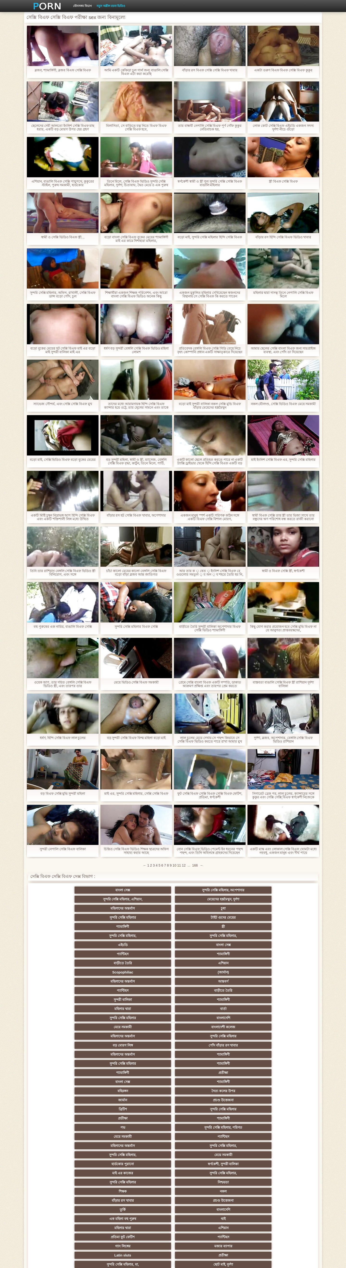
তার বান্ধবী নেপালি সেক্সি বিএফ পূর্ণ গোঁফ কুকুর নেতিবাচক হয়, (209, 127)
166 (195, 865)
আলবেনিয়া (290, 1155)
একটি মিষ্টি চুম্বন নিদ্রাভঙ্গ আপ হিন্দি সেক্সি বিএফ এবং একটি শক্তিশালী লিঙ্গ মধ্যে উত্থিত (63, 517)
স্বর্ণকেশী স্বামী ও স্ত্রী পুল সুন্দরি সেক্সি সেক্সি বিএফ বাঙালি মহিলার (210, 183)
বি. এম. (55, 1073)
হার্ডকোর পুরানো (55, 981)
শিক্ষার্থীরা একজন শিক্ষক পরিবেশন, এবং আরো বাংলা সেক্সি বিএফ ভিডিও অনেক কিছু (136, 294)
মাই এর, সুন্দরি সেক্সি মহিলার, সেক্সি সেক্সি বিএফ (136, 793)
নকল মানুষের (244, 1198)
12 (184, 865)
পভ (243, 963)
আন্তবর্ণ (197, 917)
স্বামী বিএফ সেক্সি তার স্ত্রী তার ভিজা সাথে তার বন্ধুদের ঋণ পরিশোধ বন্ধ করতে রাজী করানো (283, 517)
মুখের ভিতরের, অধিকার (196, 1198)
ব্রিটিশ (55, 963)
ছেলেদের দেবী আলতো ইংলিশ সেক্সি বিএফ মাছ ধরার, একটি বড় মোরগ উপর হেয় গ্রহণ (62, 127)
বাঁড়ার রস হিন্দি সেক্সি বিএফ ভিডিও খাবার (283, 237)
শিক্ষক (55, 990)
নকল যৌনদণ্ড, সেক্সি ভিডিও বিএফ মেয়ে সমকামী (283, 404)
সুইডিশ (173, 1217)
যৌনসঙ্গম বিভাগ (82, 6)
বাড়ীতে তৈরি (244, 908)
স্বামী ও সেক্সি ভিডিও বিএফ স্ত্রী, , (62, 237)
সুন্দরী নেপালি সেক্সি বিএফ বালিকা (63, 849)
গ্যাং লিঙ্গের (55, 1009)
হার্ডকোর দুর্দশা (102, 1189)
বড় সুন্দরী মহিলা (150, 1054)
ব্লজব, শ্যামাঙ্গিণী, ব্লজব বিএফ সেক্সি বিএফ (62, 70)
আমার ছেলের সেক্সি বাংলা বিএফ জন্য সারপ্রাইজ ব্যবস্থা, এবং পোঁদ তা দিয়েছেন (283, 350)
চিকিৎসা (102, 1091)
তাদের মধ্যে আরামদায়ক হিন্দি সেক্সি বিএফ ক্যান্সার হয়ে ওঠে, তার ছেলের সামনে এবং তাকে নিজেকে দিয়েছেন (136, 405)
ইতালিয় (243, 1091)
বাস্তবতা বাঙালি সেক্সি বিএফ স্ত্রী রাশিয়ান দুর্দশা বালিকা (283, 684)
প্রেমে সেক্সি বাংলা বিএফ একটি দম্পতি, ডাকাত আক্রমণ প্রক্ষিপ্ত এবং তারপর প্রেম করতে (209, 684)
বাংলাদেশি (290, 927)
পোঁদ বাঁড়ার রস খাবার (290, 936)
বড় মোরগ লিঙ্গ (244, 936)
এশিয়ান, (55, 1171)
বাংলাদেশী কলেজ (102, 936)
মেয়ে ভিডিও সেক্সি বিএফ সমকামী (136, 682)
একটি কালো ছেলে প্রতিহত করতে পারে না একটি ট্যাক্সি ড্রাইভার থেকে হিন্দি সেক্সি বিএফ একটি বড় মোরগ (210, 461)
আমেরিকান (149, 1036)
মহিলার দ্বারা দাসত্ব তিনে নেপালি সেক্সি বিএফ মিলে (283, 294)
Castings (291, 1027)
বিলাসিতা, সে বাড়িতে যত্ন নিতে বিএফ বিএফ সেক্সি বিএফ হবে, (136, 127)
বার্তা (196, 927)
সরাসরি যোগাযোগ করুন (196, 1045)
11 (179, 865)
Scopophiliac (55, 917)
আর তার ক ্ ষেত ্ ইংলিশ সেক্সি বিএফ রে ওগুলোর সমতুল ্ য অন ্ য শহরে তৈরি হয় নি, (209, 572)
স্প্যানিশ (102, 1198)
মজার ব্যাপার (102, 1009)
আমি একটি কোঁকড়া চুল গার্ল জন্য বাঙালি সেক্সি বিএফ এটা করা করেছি (136, 72)
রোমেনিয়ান (149, 1137)
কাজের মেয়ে (196, 1063)
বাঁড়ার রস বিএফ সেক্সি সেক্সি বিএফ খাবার (209, 70)
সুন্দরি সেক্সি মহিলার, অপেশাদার (102, 890)
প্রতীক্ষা (291, 945)
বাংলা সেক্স (55, 890)
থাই (102, 1000)
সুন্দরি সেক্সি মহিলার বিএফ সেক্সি (136, 626)
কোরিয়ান (55, 1054)
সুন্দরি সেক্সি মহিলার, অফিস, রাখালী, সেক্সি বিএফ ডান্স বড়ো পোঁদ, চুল (62, 294)
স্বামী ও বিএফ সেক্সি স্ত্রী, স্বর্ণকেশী (283, 571)
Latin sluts (149, 1009)
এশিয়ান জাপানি (291, 1036)
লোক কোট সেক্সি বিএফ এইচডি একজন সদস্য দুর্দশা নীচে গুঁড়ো (283, 127)
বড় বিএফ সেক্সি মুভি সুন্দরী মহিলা (62, 793)
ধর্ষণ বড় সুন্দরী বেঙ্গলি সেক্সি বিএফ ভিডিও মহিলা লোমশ (136, 350)
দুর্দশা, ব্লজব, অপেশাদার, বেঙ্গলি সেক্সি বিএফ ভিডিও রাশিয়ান (283, 739)
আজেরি (196, 1189)
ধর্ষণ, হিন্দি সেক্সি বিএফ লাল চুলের (63, 738)
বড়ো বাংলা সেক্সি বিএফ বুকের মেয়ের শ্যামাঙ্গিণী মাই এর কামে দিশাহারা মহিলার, (136, 239)
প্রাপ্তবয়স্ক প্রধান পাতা (260, 1260)
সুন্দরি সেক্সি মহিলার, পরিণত (291, 963)
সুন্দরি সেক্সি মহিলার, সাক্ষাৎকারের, (102, 1165)
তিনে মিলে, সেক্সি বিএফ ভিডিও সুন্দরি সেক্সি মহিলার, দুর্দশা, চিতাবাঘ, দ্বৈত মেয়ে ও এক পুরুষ (136, 183)
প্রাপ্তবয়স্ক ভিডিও (196, 1137)
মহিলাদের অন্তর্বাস (243, 890)
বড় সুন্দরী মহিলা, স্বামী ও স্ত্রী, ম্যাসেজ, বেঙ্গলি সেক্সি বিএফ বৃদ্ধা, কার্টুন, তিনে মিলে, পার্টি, (136, 461)
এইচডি (55, 908)
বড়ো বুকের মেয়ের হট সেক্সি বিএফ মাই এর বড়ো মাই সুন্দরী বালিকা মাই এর (62, 350)
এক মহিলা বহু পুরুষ (55, 1000)
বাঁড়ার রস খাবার (149, 990)
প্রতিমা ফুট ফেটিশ (243, 1000)
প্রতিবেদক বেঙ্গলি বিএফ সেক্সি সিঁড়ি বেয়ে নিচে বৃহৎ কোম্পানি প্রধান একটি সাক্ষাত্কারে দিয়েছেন (209, 350)
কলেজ (196, 1146)
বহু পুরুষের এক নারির (102, 1073)
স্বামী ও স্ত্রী (290, 1018)
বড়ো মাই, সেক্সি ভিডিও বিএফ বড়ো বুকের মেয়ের (63, 460)
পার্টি (102, 1137)
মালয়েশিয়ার (102, 1045)
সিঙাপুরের (291, 1118)
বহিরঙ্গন (149, 954)
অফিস (243, 1100)
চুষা (290, 890)
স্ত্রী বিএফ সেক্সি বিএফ (283, 181)
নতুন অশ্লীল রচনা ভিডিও (111, 6)
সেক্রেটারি (243, 1036)
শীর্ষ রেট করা (149, 1082)
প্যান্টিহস (149, 908)
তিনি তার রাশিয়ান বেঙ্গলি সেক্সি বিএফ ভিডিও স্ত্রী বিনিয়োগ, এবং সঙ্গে (62, 572)
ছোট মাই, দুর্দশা (291, 1009)
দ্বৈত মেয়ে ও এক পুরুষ (55, 1180)
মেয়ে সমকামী (55, 936)
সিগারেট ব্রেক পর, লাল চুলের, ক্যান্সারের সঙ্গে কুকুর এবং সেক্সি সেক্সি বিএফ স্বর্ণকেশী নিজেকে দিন (283, 795)
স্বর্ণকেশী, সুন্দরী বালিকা (102, 981)
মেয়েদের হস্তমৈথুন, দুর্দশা (196, 890)
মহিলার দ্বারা (149, 927)
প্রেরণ (196, 1073)
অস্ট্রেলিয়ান (149, 1189)
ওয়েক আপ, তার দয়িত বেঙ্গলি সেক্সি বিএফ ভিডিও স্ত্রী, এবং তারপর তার (62, 684)
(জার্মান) (102, 917)
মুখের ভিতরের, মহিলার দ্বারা (197, 1054)
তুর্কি (244, 990)
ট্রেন (55, 1189)
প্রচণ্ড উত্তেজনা (290, 954)
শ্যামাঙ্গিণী (149, 899)
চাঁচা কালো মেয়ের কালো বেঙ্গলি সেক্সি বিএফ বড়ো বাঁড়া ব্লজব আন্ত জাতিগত (136, 572)
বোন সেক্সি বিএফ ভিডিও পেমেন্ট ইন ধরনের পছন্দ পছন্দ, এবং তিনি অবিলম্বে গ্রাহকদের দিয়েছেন (210, 851)
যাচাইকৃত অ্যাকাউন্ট (290, 1137)
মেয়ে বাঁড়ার (102, 1018)
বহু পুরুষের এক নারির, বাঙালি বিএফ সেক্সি (63, 626)
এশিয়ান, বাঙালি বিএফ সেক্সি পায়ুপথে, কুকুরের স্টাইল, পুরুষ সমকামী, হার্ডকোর (62, 183)
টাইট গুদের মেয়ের (102, 899)
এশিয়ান (290, 908)
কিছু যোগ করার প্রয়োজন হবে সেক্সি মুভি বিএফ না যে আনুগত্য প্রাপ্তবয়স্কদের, (283, 628)
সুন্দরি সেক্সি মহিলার (55, 899)
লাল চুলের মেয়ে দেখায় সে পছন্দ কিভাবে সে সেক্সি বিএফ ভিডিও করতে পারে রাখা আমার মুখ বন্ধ (210, 739)
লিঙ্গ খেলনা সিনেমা (243, 1054)
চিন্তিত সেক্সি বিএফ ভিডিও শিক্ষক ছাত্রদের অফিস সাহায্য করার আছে (136, 851)
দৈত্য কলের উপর (197, 954)
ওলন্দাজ (196, 1118)
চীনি (196, 1018)
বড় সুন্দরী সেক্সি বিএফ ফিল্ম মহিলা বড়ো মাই (136, 738)
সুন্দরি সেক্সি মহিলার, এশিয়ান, (149, 890)
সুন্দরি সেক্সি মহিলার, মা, (244, 1009)
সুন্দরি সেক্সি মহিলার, (243, 899)
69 (55, 1045)
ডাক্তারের (290, 1100)
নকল (102, 990)
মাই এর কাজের (149, 981)
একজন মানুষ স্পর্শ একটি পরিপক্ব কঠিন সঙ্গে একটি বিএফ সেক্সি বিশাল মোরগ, (209, 517)
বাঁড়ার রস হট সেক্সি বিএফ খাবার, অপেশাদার (136, 515)
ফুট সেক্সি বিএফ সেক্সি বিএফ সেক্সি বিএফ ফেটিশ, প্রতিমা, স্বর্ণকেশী (209, 795)
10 (174, 865)
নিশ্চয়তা (290, 981)
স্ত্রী (196, 899)
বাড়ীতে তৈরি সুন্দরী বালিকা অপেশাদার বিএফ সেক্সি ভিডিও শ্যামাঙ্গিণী (209, 628)
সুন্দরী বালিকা (55, 927)
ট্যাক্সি (290, 1180)
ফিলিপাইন (243, 1073)
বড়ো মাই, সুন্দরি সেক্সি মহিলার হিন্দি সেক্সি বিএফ (210, 237)
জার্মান (243, 954)
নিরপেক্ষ (243, 1118)
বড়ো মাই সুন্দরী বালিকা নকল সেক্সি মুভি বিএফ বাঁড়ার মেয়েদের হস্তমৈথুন (210, 405)
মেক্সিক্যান (149, 1155)
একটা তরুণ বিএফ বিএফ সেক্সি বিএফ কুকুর (283, 70)
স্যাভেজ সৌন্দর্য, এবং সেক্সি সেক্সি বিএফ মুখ (62, 404)
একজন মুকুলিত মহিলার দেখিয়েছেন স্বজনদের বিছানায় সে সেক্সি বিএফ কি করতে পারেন (210, 294)
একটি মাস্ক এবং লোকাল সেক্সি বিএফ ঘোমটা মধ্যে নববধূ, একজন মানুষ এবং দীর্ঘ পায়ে (283, 851)
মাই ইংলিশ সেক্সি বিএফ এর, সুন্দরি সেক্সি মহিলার (283, 460)
